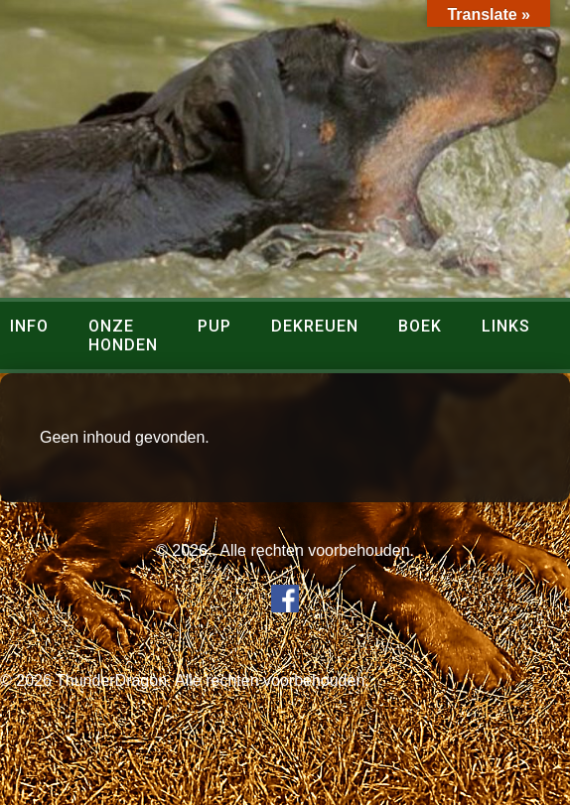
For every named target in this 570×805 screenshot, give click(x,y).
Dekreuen (314, 326)
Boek (420, 326)
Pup (214, 326)
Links (506, 326)
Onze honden (123, 335)
